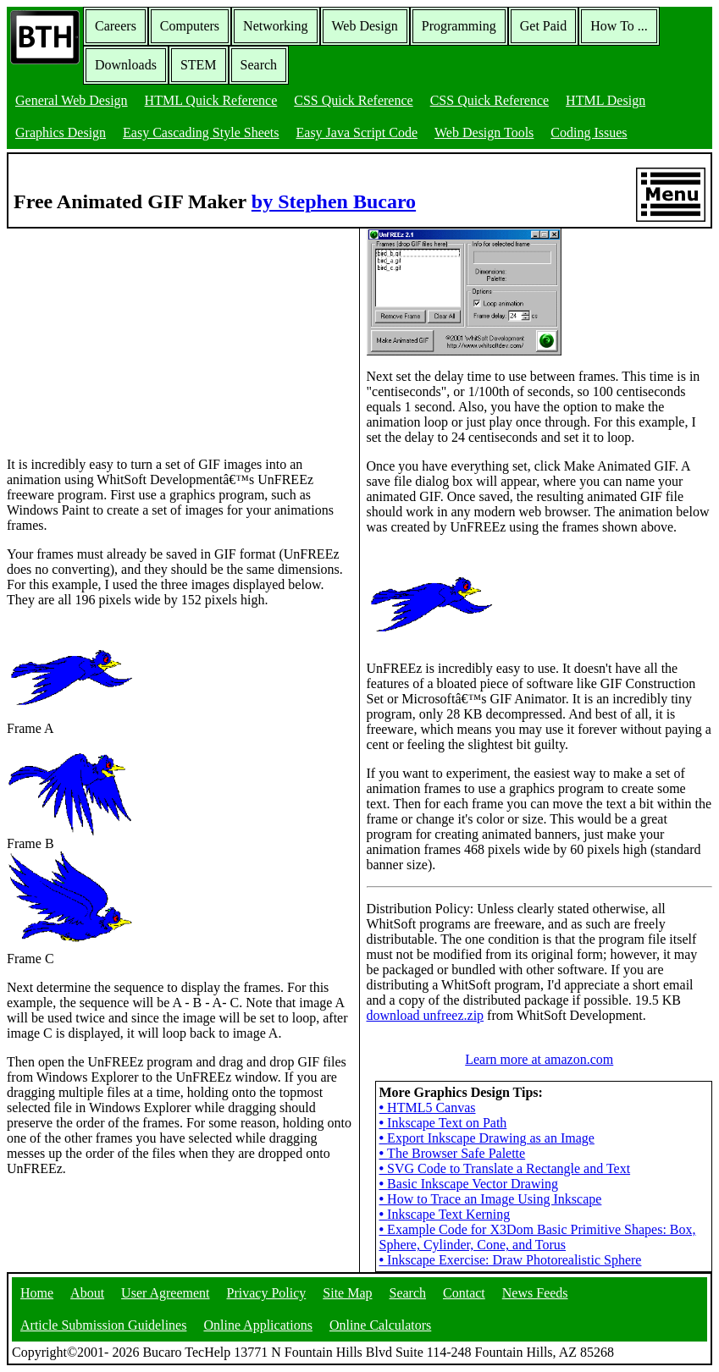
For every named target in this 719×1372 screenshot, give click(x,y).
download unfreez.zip (425, 1015)
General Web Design (71, 100)
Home (36, 1293)
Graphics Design (60, 132)
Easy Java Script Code (357, 132)
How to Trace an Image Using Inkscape (490, 1199)
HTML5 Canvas (427, 1107)
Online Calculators (380, 1325)
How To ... (618, 26)
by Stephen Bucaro (334, 201)
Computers (189, 26)
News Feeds (535, 1293)
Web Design (365, 26)
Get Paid (543, 26)
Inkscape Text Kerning (445, 1214)
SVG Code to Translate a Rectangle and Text (505, 1168)
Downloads (126, 65)
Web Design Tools (484, 132)
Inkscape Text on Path (443, 1123)
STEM (198, 65)
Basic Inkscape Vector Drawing (468, 1183)
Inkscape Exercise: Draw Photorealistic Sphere (510, 1260)
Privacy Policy (267, 1293)
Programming (459, 26)
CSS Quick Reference (353, 100)
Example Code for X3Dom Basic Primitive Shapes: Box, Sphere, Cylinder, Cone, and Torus (537, 1237)
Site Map (347, 1293)
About (87, 1293)
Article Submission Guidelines (103, 1325)
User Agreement (165, 1293)
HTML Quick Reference (211, 100)
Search (259, 65)
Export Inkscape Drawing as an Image (487, 1138)
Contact (464, 1293)
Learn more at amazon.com (539, 1059)
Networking (275, 26)
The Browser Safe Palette (452, 1153)
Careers (115, 26)
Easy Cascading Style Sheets (201, 132)
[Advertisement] (134, 334)
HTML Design (605, 100)
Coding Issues (588, 132)
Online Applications (257, 1325)
